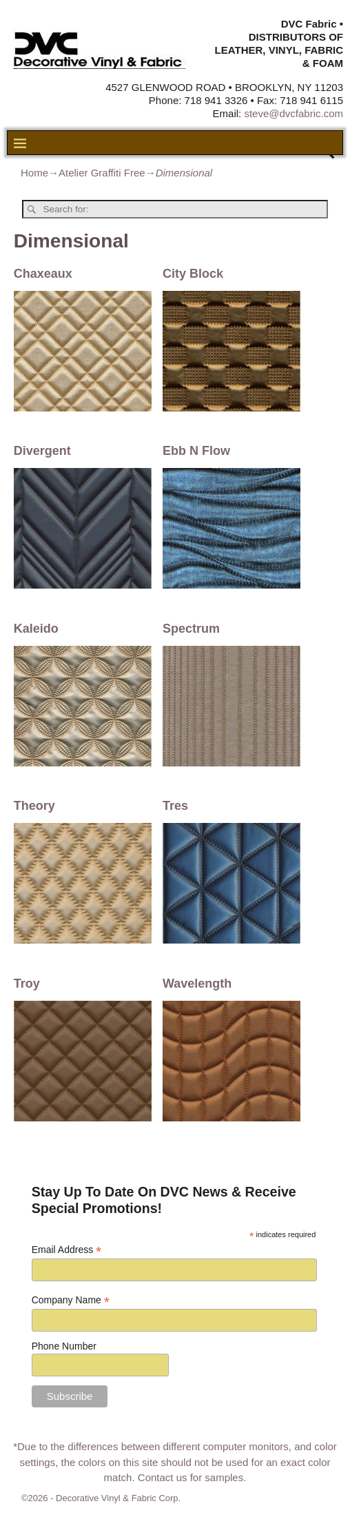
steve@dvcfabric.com (293, 113)
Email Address (67, 1249)
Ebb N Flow (196, 451)
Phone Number (64, 1346)
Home (34, 173)
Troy (27, 983)
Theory (34, 806)
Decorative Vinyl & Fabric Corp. (118, 1498)
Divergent (42, 451)
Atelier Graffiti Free (102, 173)
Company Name (71, 1300)
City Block (193, 273)
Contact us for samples (190, 1477)
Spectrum (191, 628)
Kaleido (36, 628)
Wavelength (197, 983)
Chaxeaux (43, 273)
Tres (175, 806)
